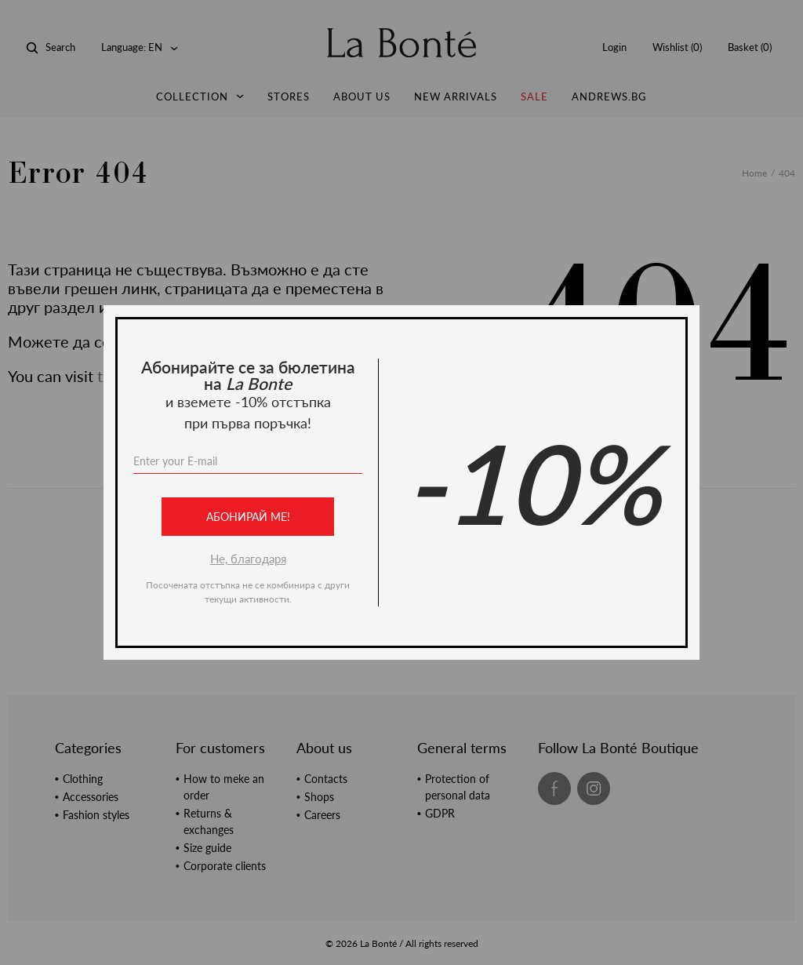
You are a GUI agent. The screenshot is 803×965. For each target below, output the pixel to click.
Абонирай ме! (248, 516)
